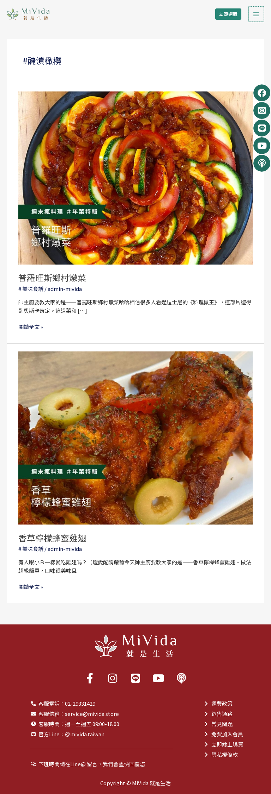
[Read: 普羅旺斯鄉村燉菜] (135, 177)
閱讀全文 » (30, 326)
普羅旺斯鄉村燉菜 (52, 277)
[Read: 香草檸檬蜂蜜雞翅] (135, 437)
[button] (229, 14)
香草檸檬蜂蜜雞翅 (52, 538)
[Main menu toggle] (256, 14)
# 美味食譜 (30, 288)
